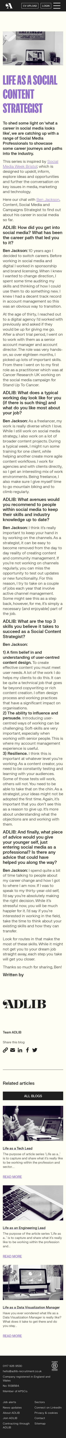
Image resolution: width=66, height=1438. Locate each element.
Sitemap (40, 1423)
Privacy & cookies (46, 1413)
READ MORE (12, 1177)
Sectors (39, 1402)
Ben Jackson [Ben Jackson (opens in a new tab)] (47, 199)
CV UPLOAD (30, 6)
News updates (12, 1407)
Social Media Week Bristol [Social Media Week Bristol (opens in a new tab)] (30, 164)
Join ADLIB (10, 1418)
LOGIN (46, 6)
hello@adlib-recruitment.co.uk (22, 1371)
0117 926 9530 (12, 1366)
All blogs (33, 1096)
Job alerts (9, 1402)
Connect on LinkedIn (48, 1407)
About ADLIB (11, 1413)
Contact (39, 1418)
